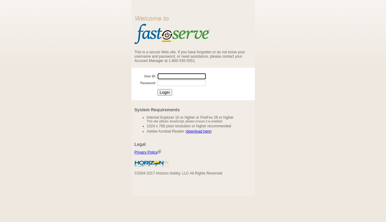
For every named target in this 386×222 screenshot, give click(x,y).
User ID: (150, 76)
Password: (148, 83)
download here (198, 131)
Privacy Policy (148, 152)
